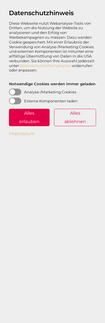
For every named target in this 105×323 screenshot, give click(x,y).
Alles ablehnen (75, 117)
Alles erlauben (29, 117)
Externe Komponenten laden (51, 101)
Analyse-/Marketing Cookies (50, 92)
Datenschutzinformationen (45, 65)
